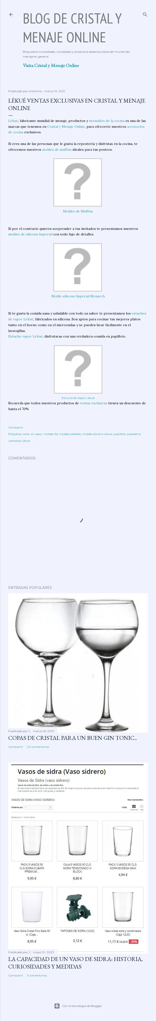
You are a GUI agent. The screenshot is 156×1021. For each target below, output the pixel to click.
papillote (120, 434)
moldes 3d (51, 434)
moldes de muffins (57, 149)
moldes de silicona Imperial (30, 234)
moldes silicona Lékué (97, 434)
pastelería (133, 434)
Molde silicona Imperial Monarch (78, 296)
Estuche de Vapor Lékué (78, 398)
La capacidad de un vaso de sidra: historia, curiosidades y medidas (75, 962)
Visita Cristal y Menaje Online (51, 65)
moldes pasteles (70, 434)
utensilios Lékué (19, 441)
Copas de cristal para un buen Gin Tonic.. (72, 738)
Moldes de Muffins (78, 211)
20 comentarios (38, 747)
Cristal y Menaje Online (66, 126)
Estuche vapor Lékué (25, 336)
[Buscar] (145, 13)
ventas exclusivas (93, 403)
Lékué (13, 121)
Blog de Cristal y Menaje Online (72, 27)
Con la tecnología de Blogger (78, 1006)
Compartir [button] (15, 427)
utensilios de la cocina (106, 121)
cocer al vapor (32, 434)
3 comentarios (37, 975)
